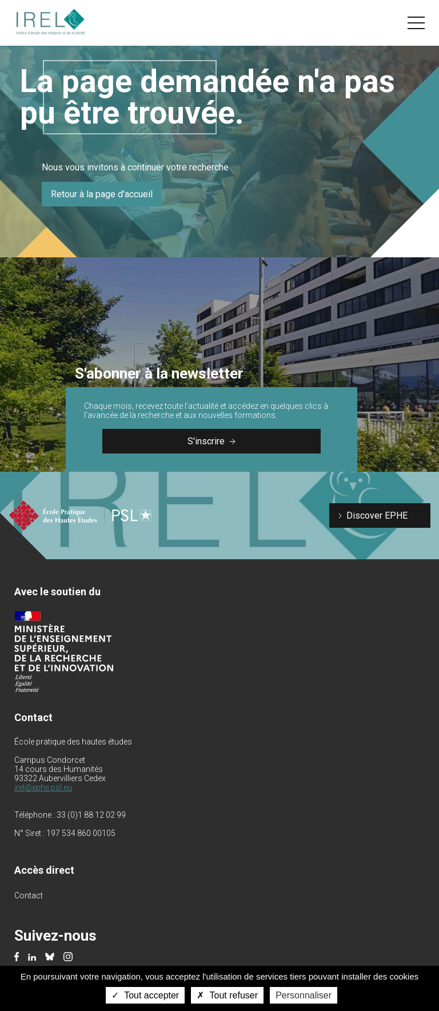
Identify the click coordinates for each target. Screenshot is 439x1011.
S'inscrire (211, 441)
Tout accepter (145, 995)
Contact (28, 895)
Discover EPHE (377, 515)
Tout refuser (227, 995)
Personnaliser (304, 995)
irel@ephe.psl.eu (43, 787)
